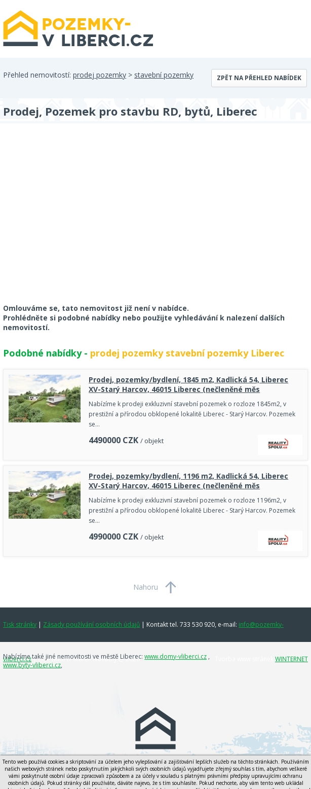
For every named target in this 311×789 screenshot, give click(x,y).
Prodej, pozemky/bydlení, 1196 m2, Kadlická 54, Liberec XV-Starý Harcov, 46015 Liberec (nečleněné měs (188, 480)
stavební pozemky (163, 75)
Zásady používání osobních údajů (91, 624)
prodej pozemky (99, 75)
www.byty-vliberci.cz (32, 665)
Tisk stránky (19, 624)
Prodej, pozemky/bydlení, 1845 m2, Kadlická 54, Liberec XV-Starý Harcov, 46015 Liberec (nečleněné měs (188, 384)
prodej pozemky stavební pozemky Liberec (187, 353)
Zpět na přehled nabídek (259, 78)
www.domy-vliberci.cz (175, 656)
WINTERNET (291, 659)
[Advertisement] (79, 220)
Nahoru (145, 587)
